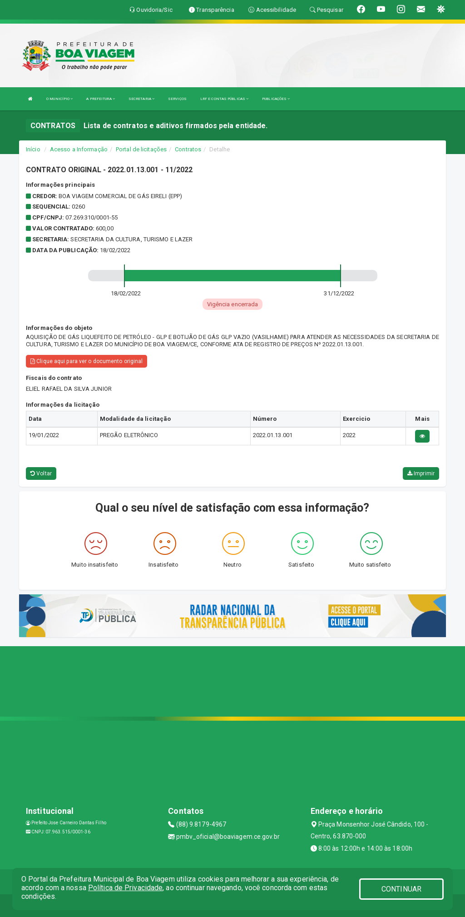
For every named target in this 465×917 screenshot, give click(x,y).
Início (33, 149)
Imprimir (421, 473)
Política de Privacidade (125, 887)
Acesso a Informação (79, 149)
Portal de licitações (141, 149)
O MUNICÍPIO (59, 99)
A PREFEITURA (100, 99)
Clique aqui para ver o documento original (86, 361)
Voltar (41, 473)
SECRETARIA (141, 99)
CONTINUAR (401, 889)
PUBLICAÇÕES (276, 99)
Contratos (188, 149)
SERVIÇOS (177, 99)
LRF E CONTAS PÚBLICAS (224, 99)
